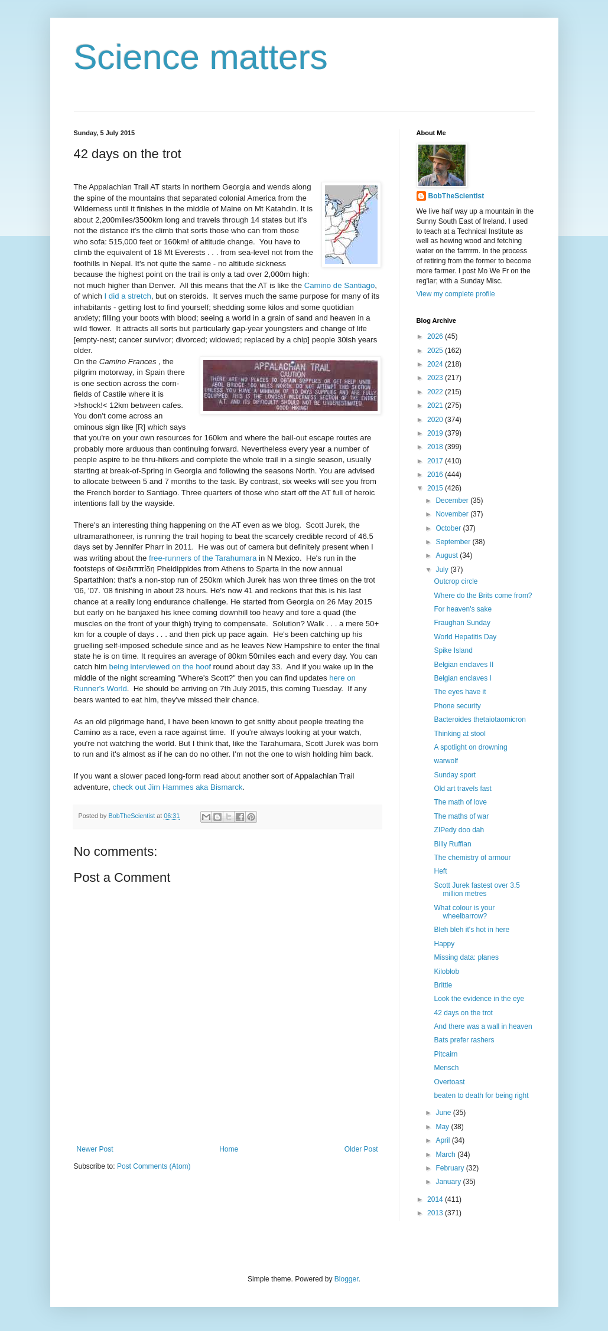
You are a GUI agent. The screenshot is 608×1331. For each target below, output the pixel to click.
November (452, 514)
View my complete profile (456, 294)
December (452, 500)
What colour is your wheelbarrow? (464, 912)
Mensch (446, 1068)
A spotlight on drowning (470, 747)
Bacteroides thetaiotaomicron (479, 719)
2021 (436, 405)
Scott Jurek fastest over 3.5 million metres (476, 889)
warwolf (446, 761)
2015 (436, 488)
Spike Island (453, 650)
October (449, 528)
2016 (436, 474)
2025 (436, 350)
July (442, 569)
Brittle (443, 985)
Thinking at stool (459, 734)
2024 (436, 364)
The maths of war (461, 816)
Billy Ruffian (452, 844)
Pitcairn (445, 1054)
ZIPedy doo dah (459, 830)
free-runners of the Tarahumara (202, 558)
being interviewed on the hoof (160, 666)
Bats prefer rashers (464, 1040)
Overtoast (449, 1082)
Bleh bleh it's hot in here (471, 930)
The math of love (460, 802)
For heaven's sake (463, 609)
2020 (436, 420)
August (447, 555)
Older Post (361, 1149)
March (446, 1154)
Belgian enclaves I (462, 678)
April (443, 1140)
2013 (436, 1213)
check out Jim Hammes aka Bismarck (177, 787)
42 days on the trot (463, 1013)
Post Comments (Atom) (154, 1166)
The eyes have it (460, 692)
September (453, 542)
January (449, 1182)
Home (228, 1149)
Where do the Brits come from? (483, 595)
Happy (444, 944)
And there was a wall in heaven (483, 1026)
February (450, 1168)
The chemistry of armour (472, 857)
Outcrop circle (455, 581)
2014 (436, 1199)
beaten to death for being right (481, 1095)
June (444, 1112)
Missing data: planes (466, 957)
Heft (440, 871)
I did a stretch (128, 296)
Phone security (457, 706)
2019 (436, 433)
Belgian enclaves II (463, 664)
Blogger (346, 1279)
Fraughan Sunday (462, 623)
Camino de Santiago (339, 285)
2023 (436, 378)
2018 (436, 447)
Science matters (201, 57)
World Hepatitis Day (465, 637)
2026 (436, 336)
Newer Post (95, 1149)
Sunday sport (455, 775)
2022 (436, 392)
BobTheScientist (456, 196)
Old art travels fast (462, 788)
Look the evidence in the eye (479, 999)
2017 (436, 461)
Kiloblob (446, 971)
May (443, 1127)
